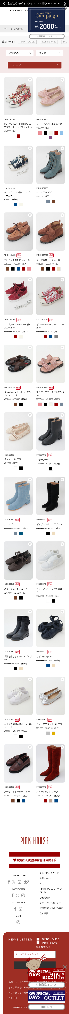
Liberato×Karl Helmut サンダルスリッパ (17, 394)
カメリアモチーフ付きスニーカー (50, 590)
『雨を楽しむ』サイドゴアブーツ (18, 658)
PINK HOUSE (50, 939)
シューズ (16, 65)
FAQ (42, 883)
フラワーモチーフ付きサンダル (50, 394)
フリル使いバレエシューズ (49, 123)
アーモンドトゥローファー (17, 791)
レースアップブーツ (46, 192)
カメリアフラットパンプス (49, 724)
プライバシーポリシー (50, 902)
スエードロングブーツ (47, 791)
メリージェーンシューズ (16, 588)
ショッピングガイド (49, 872)
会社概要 (44, 913)
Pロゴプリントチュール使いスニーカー (17, 326)
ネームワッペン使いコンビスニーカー (18, 194)
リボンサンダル (43, 656)
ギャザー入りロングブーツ (49, 524)
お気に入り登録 (30, 80)
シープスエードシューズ (48, 260)
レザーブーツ (42, 459)
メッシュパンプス (12, 459)
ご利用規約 (45, 897)
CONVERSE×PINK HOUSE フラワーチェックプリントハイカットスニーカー (18, 125)
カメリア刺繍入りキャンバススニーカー (18, 726)
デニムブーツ (10, 524)
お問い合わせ (46, 878)
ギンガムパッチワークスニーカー (50, 326)
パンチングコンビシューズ (17, 260)
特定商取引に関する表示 (51, 908)
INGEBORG (49, 943)
